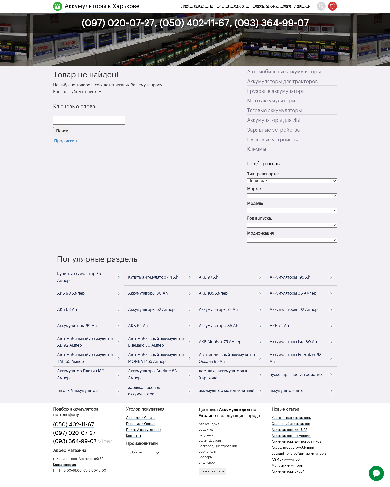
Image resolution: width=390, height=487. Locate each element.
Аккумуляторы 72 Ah (218, 310)
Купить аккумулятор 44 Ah (153, 277)
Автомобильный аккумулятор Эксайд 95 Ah (227, 358)
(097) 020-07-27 (74, 433)
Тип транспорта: (263, 174)
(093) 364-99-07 (75, 441)
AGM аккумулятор (286, 459)
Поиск (61, 131)
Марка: (254, 189)
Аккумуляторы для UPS (289, 429)
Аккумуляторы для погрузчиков (296, 441)
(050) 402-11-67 (73, 424)
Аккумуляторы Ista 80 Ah (293, 342)
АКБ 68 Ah (67, 310)
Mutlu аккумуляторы (287, 465)
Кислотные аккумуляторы (291, 417)
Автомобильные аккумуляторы (284, 71)
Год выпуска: (259, 218)
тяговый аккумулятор (77, 391)
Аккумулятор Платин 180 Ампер (80, 374)
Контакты (303, 6)
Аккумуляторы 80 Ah (148, 293)
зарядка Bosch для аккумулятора (145, 391)
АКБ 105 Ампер (213, 293)
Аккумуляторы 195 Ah (290, 277)
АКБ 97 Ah (208, 277)
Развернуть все (212, 471)
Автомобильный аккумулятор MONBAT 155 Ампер (156, 358)
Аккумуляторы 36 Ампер (293, 293)
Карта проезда (64, 464)
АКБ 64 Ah (138, 326)
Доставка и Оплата (197, 6)
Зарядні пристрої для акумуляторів (299, 453)
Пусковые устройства (273, 139)
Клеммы (256, 149)
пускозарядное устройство (296, 375)
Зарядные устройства (273, 130)
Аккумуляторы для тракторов (282, 81)
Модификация (260, 233)
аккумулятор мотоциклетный (226, 391)
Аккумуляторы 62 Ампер (151, 310)
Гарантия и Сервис (233, 6)
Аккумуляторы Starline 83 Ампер (152, 374)
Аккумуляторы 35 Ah (218, 326)
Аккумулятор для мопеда (291, 435)
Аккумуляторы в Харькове (102, 6)
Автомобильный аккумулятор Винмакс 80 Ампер (156, 342)
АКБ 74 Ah (279, 326)
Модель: (255, 204)
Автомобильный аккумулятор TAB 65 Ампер (85, 358)
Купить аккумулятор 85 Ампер (79, 277)
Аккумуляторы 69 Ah (77, 326)
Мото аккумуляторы (271, 100)
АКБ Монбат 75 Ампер (220, 342)
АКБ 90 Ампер (71, 293)
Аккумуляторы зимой (288, 471)
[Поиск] (321, 6)
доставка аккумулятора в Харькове (223, 374)
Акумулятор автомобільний (293, 447)
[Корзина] (332, 6)
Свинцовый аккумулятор (291, 423)
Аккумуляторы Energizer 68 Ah (296, 358)
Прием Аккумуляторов (272, 6)
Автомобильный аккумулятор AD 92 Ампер (85, 342)
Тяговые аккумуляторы (274, 110)
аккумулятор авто (287, 391)
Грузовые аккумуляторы (276, 91)
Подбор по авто (266, 163)
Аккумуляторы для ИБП (275, 120)
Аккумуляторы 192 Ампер (294, 310)
